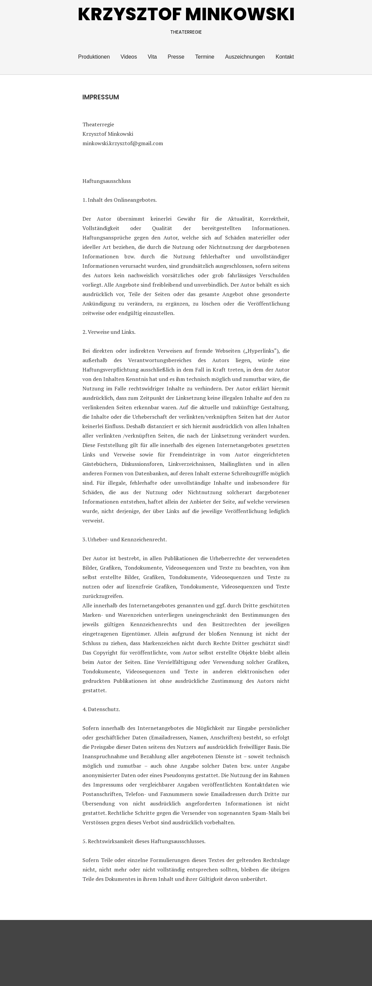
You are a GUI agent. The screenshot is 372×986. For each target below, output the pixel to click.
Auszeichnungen (245, 57)
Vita (152, 57)
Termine (204, 57)
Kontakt (284, 57)
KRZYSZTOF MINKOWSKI (186, 14)
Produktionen (94, 57)
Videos (129, 57)
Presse (176, 57)
